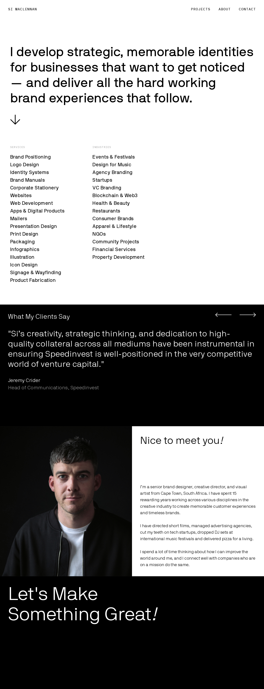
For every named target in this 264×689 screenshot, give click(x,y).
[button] (223, 315)
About (225, 9)
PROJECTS (200, 9)
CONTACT (247, 9)
